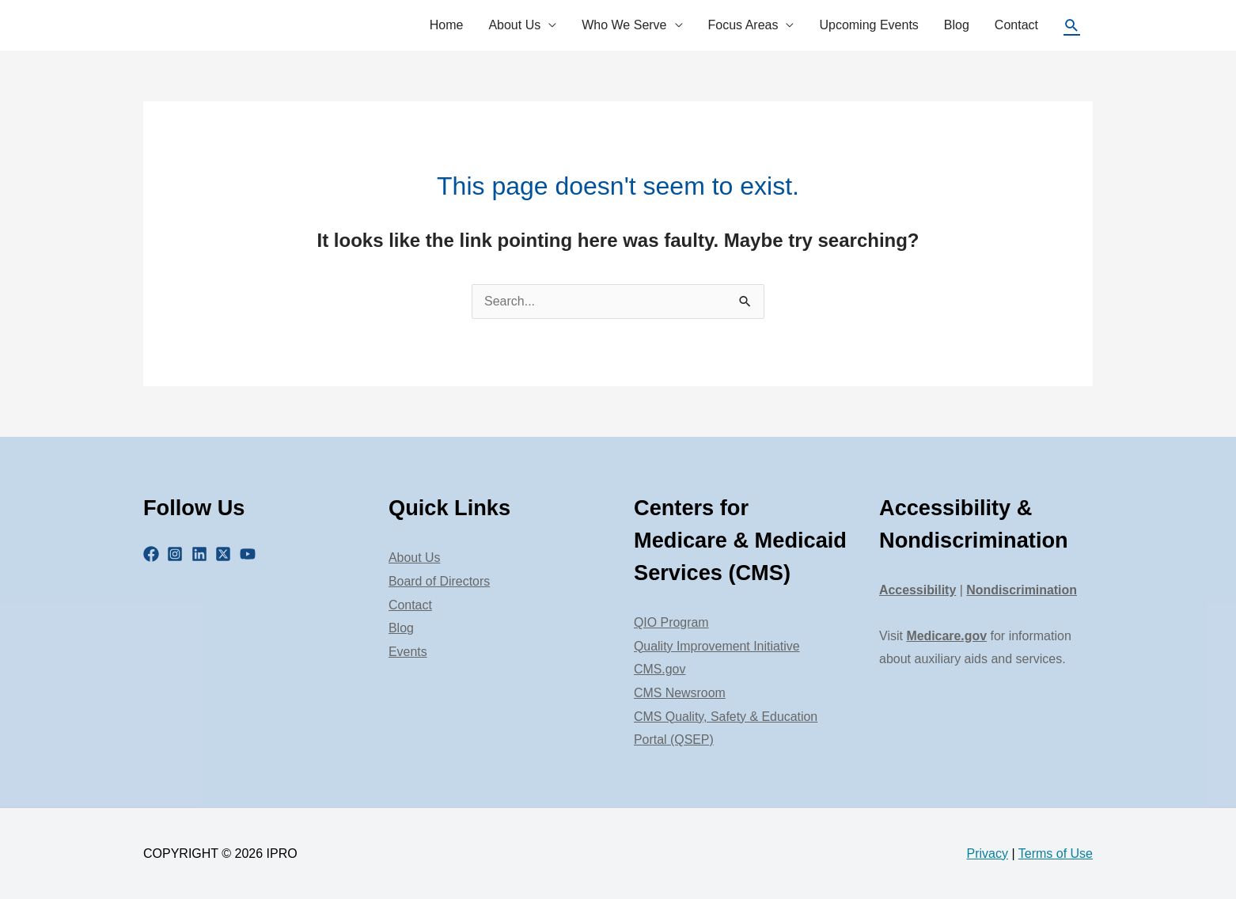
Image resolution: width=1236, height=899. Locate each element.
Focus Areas (743, 25)
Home (447, 25)
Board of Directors (440, 581)
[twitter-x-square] (225, 554)
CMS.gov (660, 669)
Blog (956, 25)
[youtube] (250, 554)
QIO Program (671, 622)
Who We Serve (624, 25)
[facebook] (153, 554)
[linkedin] (201, 554)
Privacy (987, 853)
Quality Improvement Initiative (717, 646)
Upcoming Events (868, 25)
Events (408, 651)
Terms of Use (1055, 853)
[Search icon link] (1071, 25)
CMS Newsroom (680, 693)
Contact (1016, 25)
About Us (514, 25)
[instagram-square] (177, 554)
